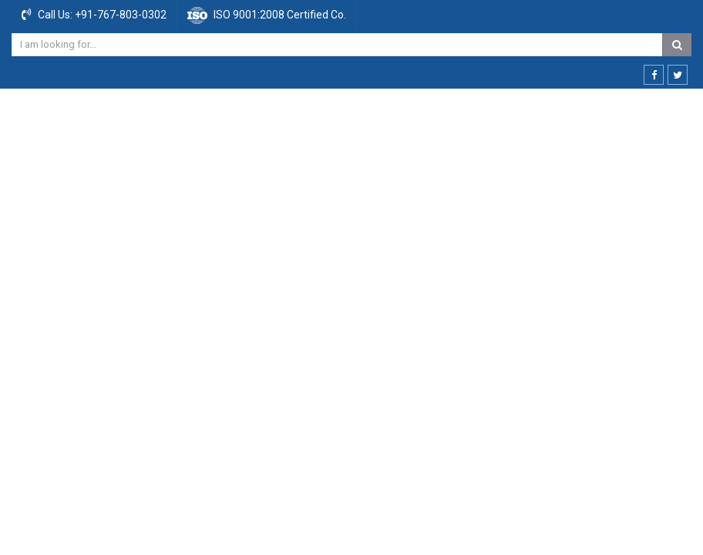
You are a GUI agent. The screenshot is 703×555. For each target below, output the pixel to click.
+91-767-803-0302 (119, 14)
